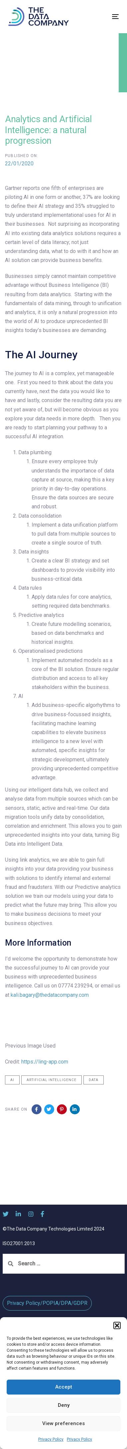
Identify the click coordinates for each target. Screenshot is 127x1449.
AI (12, 1080)
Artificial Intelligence (51, 1080)
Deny (63, 1405)
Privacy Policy (51, 1439)
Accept (63, 1387)
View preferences (63, 1423)
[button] (117, 1325)
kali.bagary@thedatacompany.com (50, 995)
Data (93, 1080)
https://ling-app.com (44, 1062)
